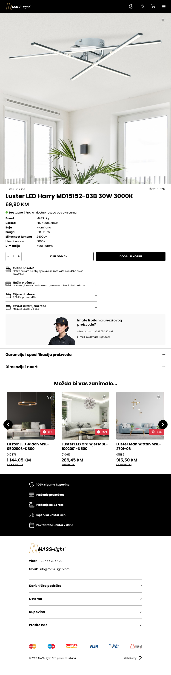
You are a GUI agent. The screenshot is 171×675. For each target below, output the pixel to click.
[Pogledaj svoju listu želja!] (142, 6)
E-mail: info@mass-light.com (93, 337)
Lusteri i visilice (15, 189)
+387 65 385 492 (45, 561)
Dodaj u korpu (131, 256)
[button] (131, 6)
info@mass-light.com (49, 569)
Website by (133, 658)
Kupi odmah (59, 256)
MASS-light (44, 218)
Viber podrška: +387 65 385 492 (95, 331)
